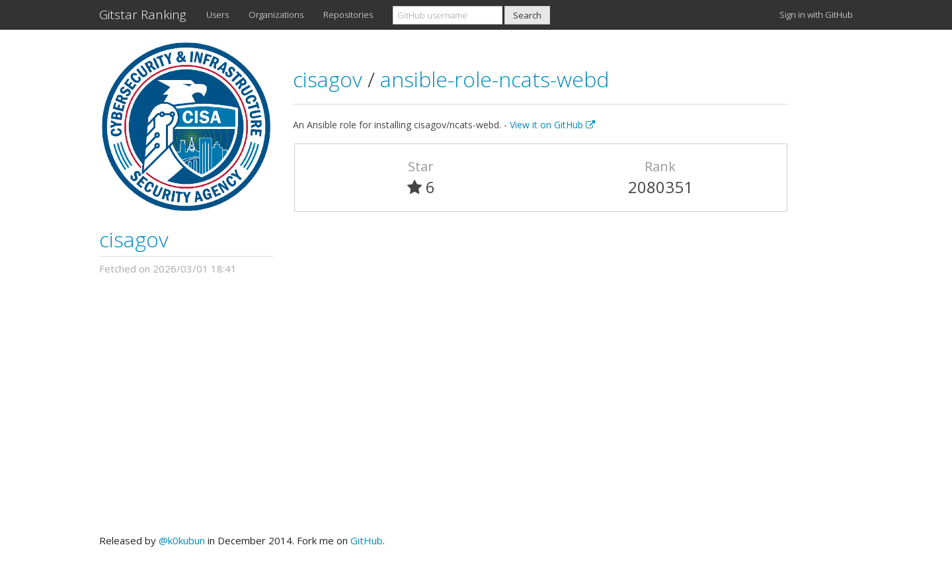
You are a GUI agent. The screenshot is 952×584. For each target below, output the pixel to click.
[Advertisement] (476, 404)
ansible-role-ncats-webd (494, 79)
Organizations (276, 15)
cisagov (134, 239)
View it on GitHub (552, 124)
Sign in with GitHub (816, 15)
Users (217, 15)
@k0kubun (182, 540)
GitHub (366, 540)
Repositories (348, 15)
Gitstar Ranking (142, 14)
